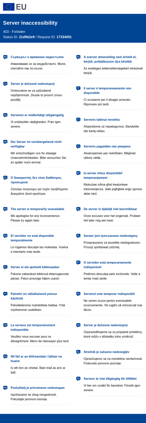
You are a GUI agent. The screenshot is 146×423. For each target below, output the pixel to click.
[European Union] (14, 7)
